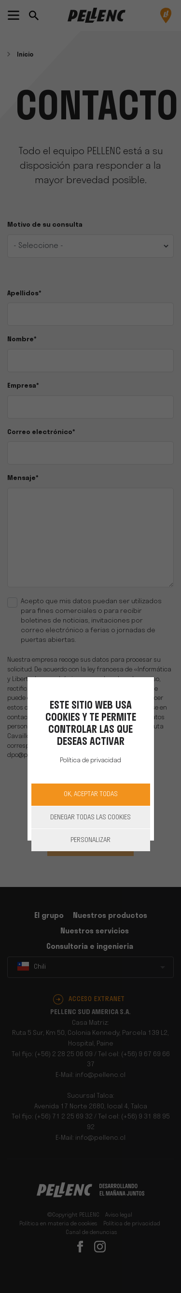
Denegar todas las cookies (90, 817)
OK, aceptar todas (91, 794)
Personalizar (90, 840)
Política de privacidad (90, 760)
